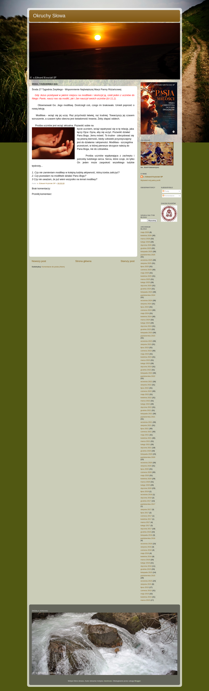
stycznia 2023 (146, 367)
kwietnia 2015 (146, 597)
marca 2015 (145, 600)
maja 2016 (145, 553)
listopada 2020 (146, 454)
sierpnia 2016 (146, 547)
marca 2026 (145, 239)
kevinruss (108, 681)
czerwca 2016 (146, 550)
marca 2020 (145, 482)
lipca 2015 (145, 587)
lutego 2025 (145, 282)
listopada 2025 (146, 251)
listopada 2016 (146, 535)
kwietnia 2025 (146, 276)
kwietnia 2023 (146, 357)
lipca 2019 (145, 491)
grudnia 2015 (146, 569)
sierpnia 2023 (146, 344)
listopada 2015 (146, 572)
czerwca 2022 (146, 391)
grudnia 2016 (146, 532)
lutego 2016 (145, 563)
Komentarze (168, 196)
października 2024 (148, 295)
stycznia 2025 (146, 286)
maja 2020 (145, 475)
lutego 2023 (145, 363)
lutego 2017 (145, 525)
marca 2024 (145, 320)
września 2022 (146, 382)
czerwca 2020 (146, 472)
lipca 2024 (145, 307)
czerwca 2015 (146, 591)
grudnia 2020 (146, 451)
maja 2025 (145, 273)
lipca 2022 (145, 388)
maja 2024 (145, 313)
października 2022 (148, 376)
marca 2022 (145, 401)
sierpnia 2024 (146, 304)
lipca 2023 (145, 348)
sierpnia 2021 (146, 425)
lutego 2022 (145, 404)
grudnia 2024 (146, 289)
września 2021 (146, 422)
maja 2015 (145, 594)
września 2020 (146, 463)
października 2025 (148, 255)
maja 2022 (145, 394)
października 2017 (148, 504)
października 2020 (148, 457)
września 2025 (146, 260)
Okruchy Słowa (49, 15)
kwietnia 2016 (146, 556)
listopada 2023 (146, 333)
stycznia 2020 (146, 488)
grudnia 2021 (146, 410)
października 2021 (148, 417)
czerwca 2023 (146, 351)
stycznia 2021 (146, 448)
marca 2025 (145, 279)
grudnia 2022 (146, 370)
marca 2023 (145, 360)
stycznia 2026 (146, 245)
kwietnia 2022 (146, 398)
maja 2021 (145, 435)
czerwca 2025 (146, 270)
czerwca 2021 (146, 432)
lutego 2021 (145, 444)
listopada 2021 (146, 414)
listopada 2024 (146, 292)
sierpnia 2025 (146, 263)
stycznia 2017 (146, 529)
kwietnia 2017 (146, 519)
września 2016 (146, 544)
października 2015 (148, 576)
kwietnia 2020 (146, 479)
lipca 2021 (145, 429)
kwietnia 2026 (146, 235)
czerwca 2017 (146, 516)
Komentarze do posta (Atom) (53, 267)
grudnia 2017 (146, 501)
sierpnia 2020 (146, 466)
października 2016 (148, 538)
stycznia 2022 (146, 407)
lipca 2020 (145, 469)
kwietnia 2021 (146, 438)
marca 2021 (145, 441)
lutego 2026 (145, 242)
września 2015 (146, 581)
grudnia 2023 (146, 329)
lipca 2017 (145, 513)
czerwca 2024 (146, 310)
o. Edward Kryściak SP (153, 177)
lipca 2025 (145, 266)
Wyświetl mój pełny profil (150, 180)
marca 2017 (145, 522)
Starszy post (128, 261)
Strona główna (83, 261)
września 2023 (146, 341)
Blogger (137, 681)
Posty (166, 191)
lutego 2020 (145, 485)
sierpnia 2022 (146, 385)
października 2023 (148, 336)
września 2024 (146, 301)
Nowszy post (39, 261)
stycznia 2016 (146, 566)
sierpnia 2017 (146, 509)
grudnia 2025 (146, 248)
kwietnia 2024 (146, 317)
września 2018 (146, 495)
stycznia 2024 (146, 326)
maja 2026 (145, 232)
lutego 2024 (145, 323)
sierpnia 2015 (146, 584)
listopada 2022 (146, 373)
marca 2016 (145, 560)
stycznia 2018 (146, 498)
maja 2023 (145, 354)
